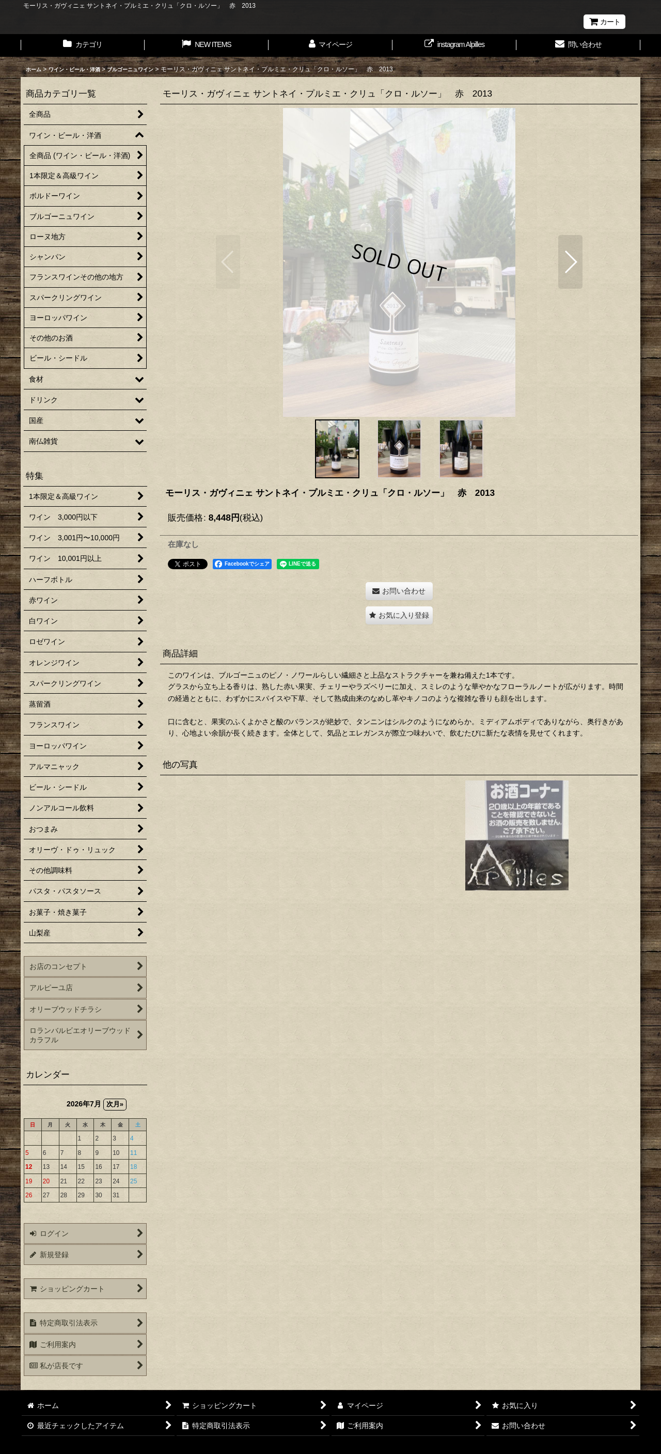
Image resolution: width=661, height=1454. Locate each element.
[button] (228, 262)
